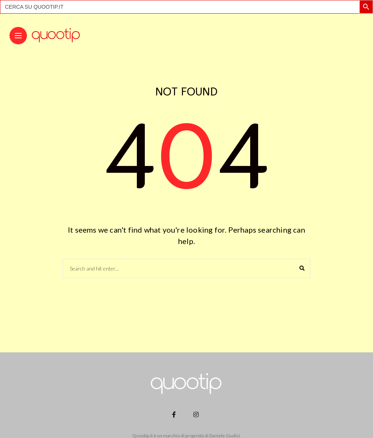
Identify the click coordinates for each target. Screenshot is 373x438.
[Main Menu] (18, 35)
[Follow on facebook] (175, 414)
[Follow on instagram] (197, 414)
